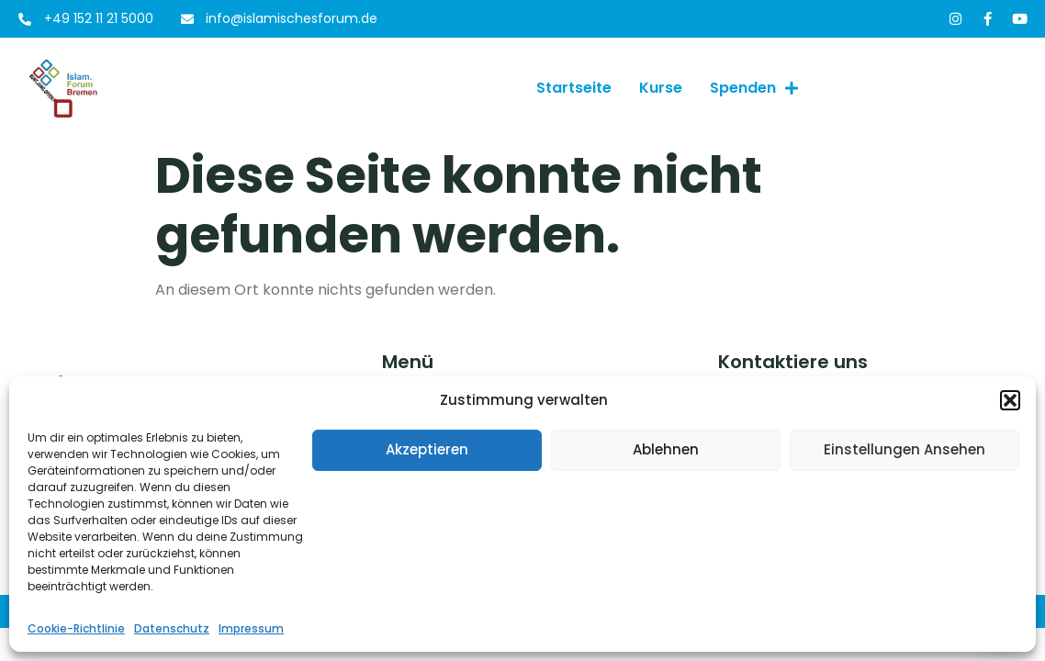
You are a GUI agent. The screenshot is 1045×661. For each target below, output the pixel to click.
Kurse (660, 87)
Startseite (574, 87)
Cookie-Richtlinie (76, 628)
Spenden (754, 88)
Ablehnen (666, 449)
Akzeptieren (427, 449)
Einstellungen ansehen (904, 449)
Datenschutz (171, 628)
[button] (1010, 400)
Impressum (251, 628)
